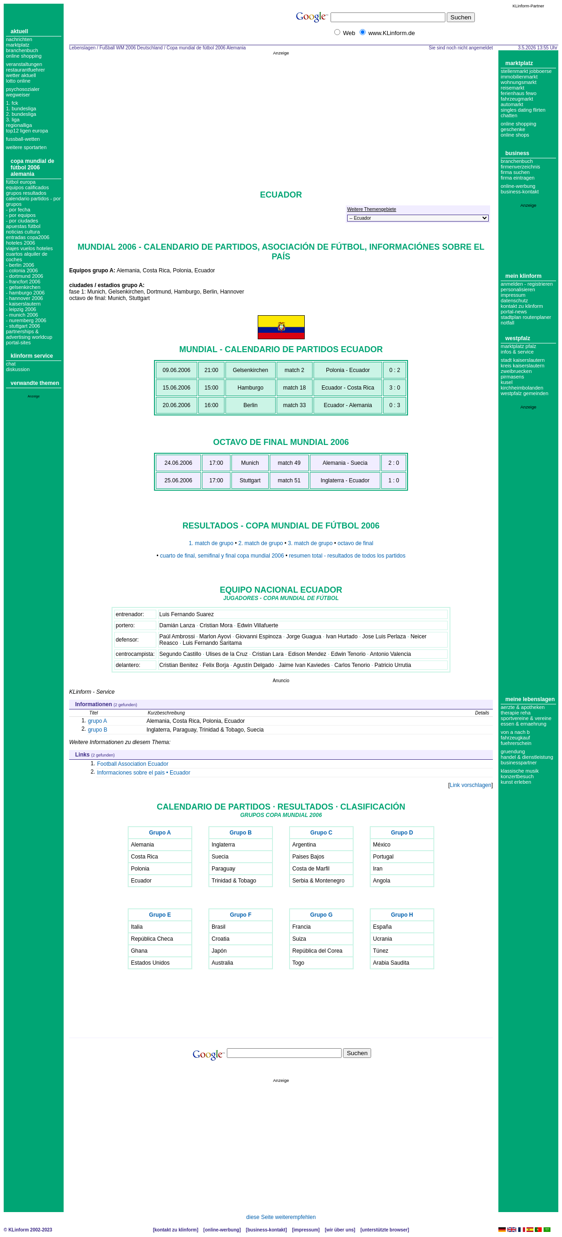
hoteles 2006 (20, 243)
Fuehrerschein (516, 743)
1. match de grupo (211, 543)
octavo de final (355, 543)
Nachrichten (19, 39)
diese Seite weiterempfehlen (281, 1217)
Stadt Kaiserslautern (522, 360)
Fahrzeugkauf (515, 737)
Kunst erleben (516, 782)
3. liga (12, 119)
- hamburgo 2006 (25, 292)
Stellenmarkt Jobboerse (526, 71)
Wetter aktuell (21, 75)
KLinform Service (32, 356)
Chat (11, 363)
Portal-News (514, 311)
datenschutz (514, 300)
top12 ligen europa (27, 130)
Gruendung (513, 751)
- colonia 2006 (22, 270)
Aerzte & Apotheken (522, 707)
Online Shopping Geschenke (518, 126)
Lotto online (18, 81)
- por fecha (18, 209)
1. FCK (12, 103)
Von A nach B (515, 732)
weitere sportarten (26, 147)
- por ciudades (22, 220)
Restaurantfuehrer (25, 69)
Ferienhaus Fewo (519, 93)
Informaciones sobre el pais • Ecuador (143, 772)
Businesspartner (519, 762)
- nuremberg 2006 (26, 320)
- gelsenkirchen (23, 287)
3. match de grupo (311, 543)
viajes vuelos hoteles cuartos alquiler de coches (29, 254)
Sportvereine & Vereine (526, 718)
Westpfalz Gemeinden (524, 393)
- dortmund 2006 (24, 276)
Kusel (507, 382)
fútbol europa (20, 182)
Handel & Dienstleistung (527, 757)
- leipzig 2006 (21, 309)
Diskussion (18, 369)
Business (517, 153)
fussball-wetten (23, 139)
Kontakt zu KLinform (522, 306)
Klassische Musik (520, 771)
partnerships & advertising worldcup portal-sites (29, 337)
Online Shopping (23, 56)
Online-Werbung (518, 186)
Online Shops (515, 135)
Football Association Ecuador (132, 764)
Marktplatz (18, 45)
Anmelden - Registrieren (527, 284)
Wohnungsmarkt (519, 82)
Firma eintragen (517, 177)
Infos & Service (517, 351)
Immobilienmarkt (519, 76)
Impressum (513, 295)
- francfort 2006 (23, 281)
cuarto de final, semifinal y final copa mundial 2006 (222, 555)
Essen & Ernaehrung (523, 724)
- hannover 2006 (24, 298)
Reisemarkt (512, 87)
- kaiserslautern (23, 303)
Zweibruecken (516, 371)
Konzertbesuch (517, 776)
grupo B (97, 730)
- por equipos (20, 215)
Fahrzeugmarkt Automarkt (517, 101)
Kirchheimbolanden (522, 387)
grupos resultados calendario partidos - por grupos (33, 198)
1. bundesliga (21, 108)
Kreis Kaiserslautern (522, 365)
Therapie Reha (516, 712)
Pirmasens (512, 376)
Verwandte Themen (35, 383)
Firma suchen (515, 172)
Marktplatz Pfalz (518, 346)
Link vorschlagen (470, 785)
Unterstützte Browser (385, 1229)
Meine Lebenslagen (530, 699)
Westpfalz (517, 338)
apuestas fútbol (23, 226)
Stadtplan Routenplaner (526, 317)
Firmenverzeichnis (520, 166)
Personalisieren (518, 289)
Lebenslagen (82, 47)
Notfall (507, 322)
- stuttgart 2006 (23, 326)
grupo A (97, 721)
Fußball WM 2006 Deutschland (131, 47)
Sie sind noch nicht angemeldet (461, 47)
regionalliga (19, 125)
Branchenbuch (22, 50)
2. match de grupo (261, 543)
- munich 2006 (22, 315)
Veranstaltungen (24, 64)
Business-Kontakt (266, 1229)
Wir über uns (340, 1229)
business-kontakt (520, 191)
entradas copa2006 (27, 237)
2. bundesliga (21, 114)
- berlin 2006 (20, 265)
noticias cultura (23, 231)
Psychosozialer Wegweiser (23, 91)
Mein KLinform (523, 276)
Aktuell (19, 31)
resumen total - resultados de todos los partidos (347, 555)
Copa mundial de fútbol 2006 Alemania (32, 167)
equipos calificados (27, 187)
